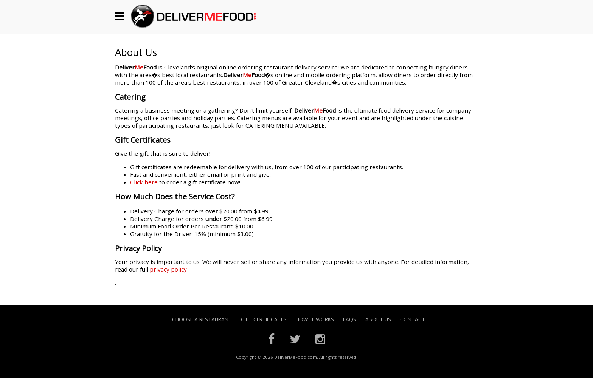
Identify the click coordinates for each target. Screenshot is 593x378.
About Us (378, 319)
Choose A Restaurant (202, 319)
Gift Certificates (264, 319)
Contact (412, 319)
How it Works (315, 319)
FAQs (349, 319)
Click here (144, 182)
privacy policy (168, 269)
